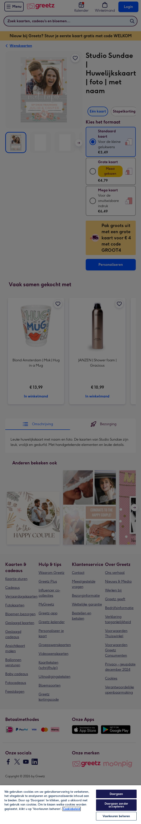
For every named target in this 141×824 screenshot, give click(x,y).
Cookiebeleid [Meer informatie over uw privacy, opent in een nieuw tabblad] (71, 809)
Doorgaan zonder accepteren (116, 805)
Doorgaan (116, 794)
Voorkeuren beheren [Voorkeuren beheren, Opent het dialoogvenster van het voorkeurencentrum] (116, 816)
